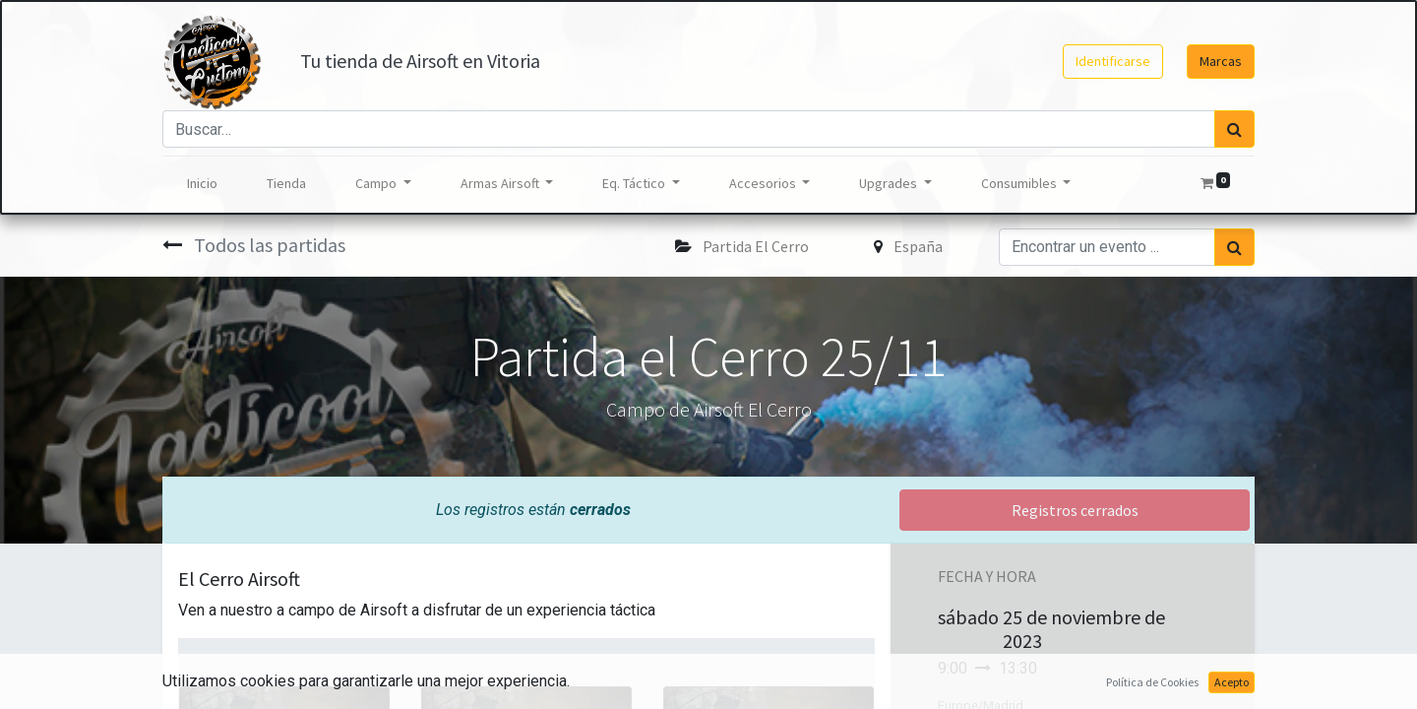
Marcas (1221, 61)
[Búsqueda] (1234, 129)
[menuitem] (202, 183)
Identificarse (1113, 61)
